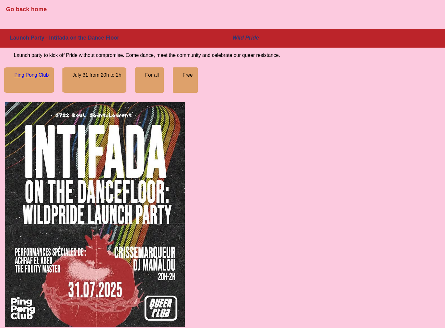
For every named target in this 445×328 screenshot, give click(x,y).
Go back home (26, 9)
